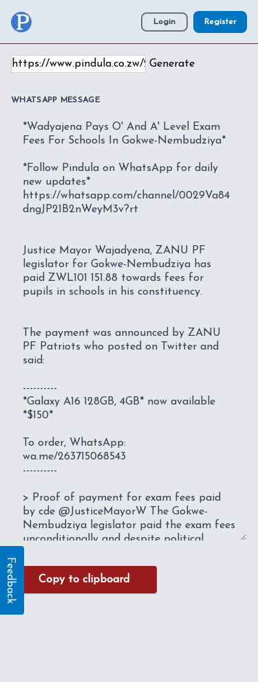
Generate (172, 63)
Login (164, 22)
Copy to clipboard (84, 579)
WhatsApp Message (55, 100)
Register (220, 22)
